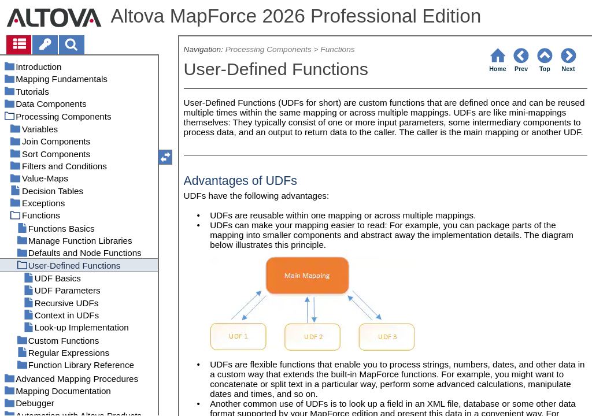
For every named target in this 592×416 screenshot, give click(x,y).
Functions (337, 49)
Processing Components (268, 49)
